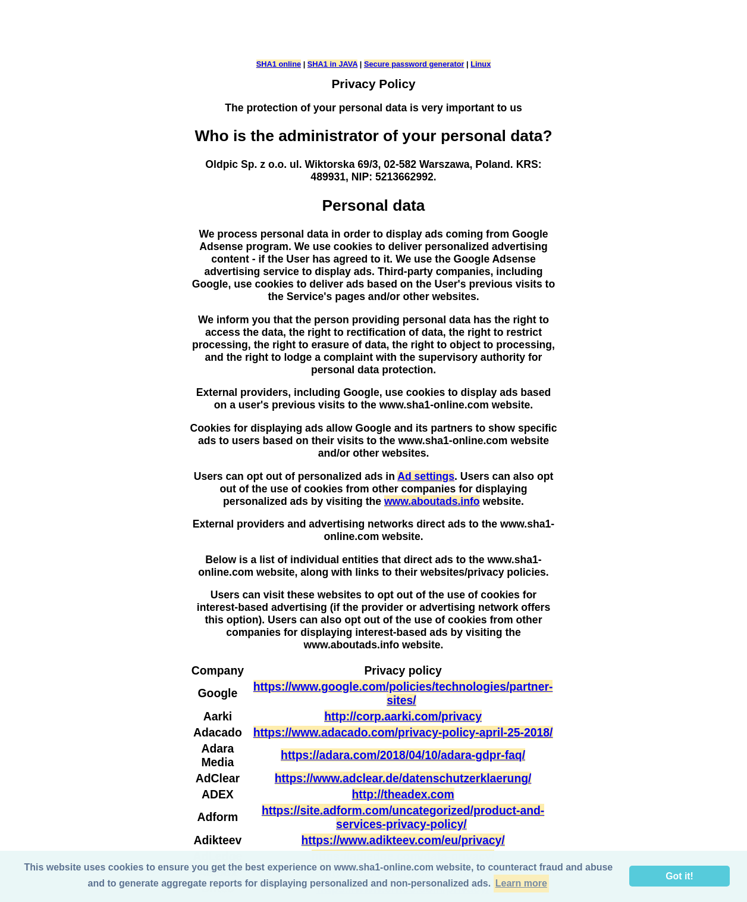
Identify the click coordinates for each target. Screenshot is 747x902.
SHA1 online (278, 64)
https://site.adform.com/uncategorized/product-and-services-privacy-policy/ (403, 817)
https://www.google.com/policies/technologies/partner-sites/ (403, 693)
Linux (480, 64)
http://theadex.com (403, 794)
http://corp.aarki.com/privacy (403, 716)
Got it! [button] (679, 876)
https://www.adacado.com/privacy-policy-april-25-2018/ (403, 732)
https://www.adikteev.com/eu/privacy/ (403, 840)
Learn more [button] (521, 883)
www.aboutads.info (432, 501)
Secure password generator (414, 64)
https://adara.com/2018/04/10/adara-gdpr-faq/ (403, 754)
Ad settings (425, 476)
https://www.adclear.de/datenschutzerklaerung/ (403, 778)
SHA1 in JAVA (332, 64)
